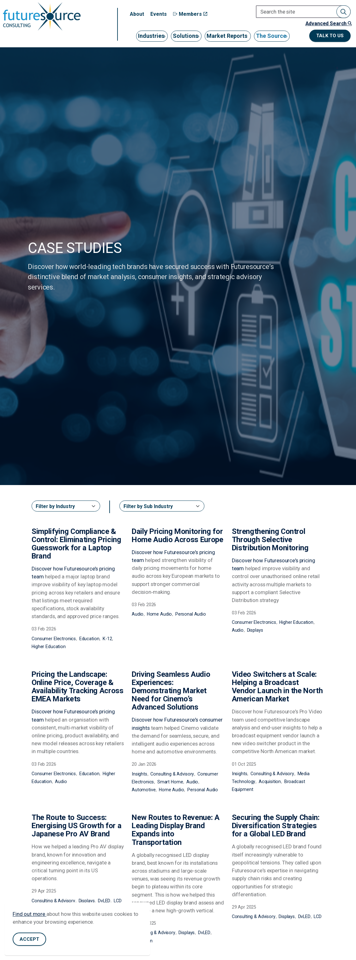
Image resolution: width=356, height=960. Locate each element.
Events (158, 14)
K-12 (107, 638)
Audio (137, 614)
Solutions (185, 35)
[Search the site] (303, 11)
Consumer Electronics (54, 638)
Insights (139, 773)
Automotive (144, 789)
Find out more (29, 914)
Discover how (48, 568)
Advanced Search (328, 23)
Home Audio (159, 614)
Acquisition (270, 781)
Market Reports (227, 35)
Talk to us (330, 35)
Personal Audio (190, 614)
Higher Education (49, 646)
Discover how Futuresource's (165, 720)
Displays (255, 630)
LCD (118, 900)
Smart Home (170, 781)
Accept (29, 939)
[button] (343, 11)
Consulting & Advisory (172, 773)
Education (89, 638)
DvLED (104, 900)
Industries (151, 35)
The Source (271, 35)
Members (190, 14)
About (137, 14)
